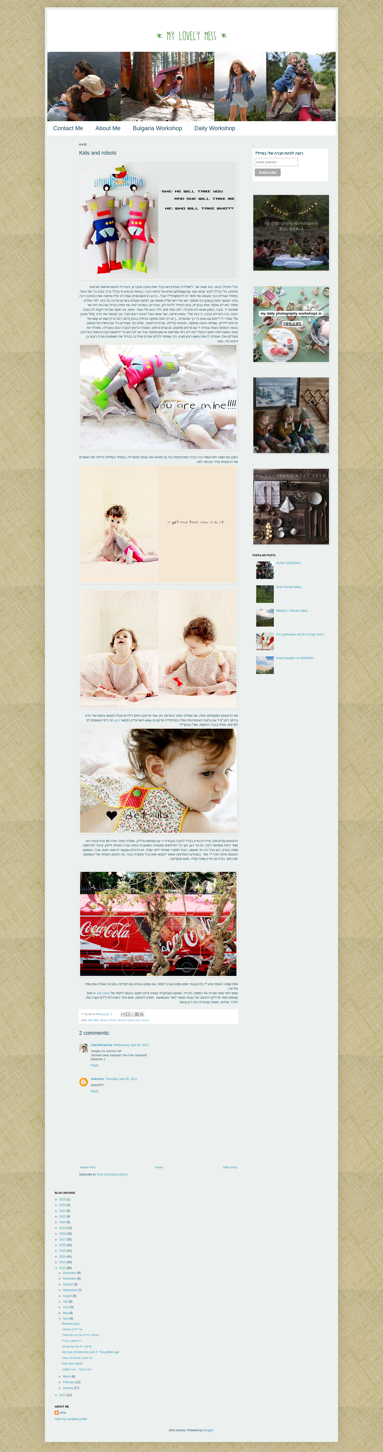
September (70, 1290)
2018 (63, 1233)
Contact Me (68, 128)
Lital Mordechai (101, 1045)
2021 (63, 1216)
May (66, 1313)
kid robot (103, 993)
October (68, 1284)
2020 (63, 1222)
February (69, 1382)
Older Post (230, 1167)
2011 (63, 1395)
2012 (63, 1268)
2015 (63, 1250)
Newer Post (88, 1167)
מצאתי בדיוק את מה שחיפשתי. (80, 1335)
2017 (63, 1239)
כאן (117, 720)
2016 (63, 1245)
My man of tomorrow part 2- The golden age (90, 1352)
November (70, 1278)
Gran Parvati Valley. (289, 587)
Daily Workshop (214, 128)
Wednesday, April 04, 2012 (131, 1045)
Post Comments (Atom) (112, 1174)
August (68, 1296)
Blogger (208, 1430)
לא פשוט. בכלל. (72, 1341)
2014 (63, 1256)
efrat (63, 1412)
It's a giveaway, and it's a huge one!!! (300, 634)
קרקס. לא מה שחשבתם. (77, 1346)
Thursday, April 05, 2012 (121, 1079)
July (66, 1301)
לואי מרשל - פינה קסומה (77, 1369)
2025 (63, 1199)
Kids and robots (72, 1363)
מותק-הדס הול (126, 1020)
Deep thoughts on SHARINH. (295, 658)
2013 (63, 1262)
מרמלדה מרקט (108, 1020)
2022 (63, 1211)
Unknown (97, 1079)
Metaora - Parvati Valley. (292, 610)
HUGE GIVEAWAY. (288, 563)
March (67, 1376)
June (66, 1307)
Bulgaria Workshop (157, 128)
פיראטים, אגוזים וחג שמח (77, 1358)
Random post (70, 1323)
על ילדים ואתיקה (72, 1329)
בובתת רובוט (142, 1020)
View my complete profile (71, 1419)
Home (159, 1167)
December (70, 1273)
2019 (63, 1228)
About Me (108, 128)
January (68, 1388)
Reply (94, 1065)
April (66, 1318)
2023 (63, 1205)
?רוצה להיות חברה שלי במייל (279, 153)
